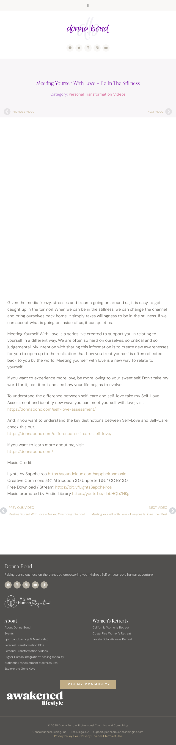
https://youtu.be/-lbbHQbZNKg (100, 493)
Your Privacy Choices (88, 736)
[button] (88, 5)
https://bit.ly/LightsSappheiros (83, 487)
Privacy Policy (63, 736)
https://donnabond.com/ (30, 451)
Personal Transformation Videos (97, 94)
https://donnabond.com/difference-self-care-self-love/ (59, 433)
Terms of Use (113, 736)
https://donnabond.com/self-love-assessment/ (51, 409)
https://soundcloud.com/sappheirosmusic (87, 474)
